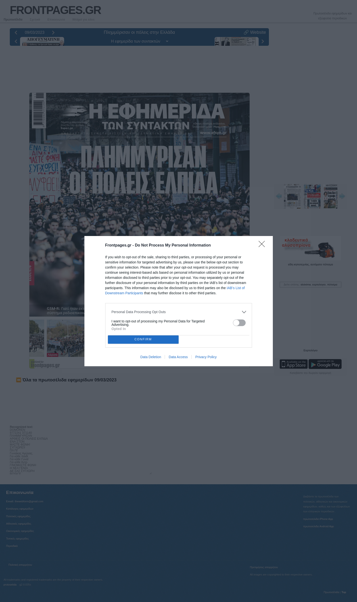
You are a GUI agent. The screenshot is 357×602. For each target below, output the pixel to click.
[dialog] (178, 301)
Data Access (178, 357)
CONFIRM (143, 339)
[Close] (263, 245)
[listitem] (179, 312)
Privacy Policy (206, 357)
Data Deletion (150, 357)
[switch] (239, 322)
